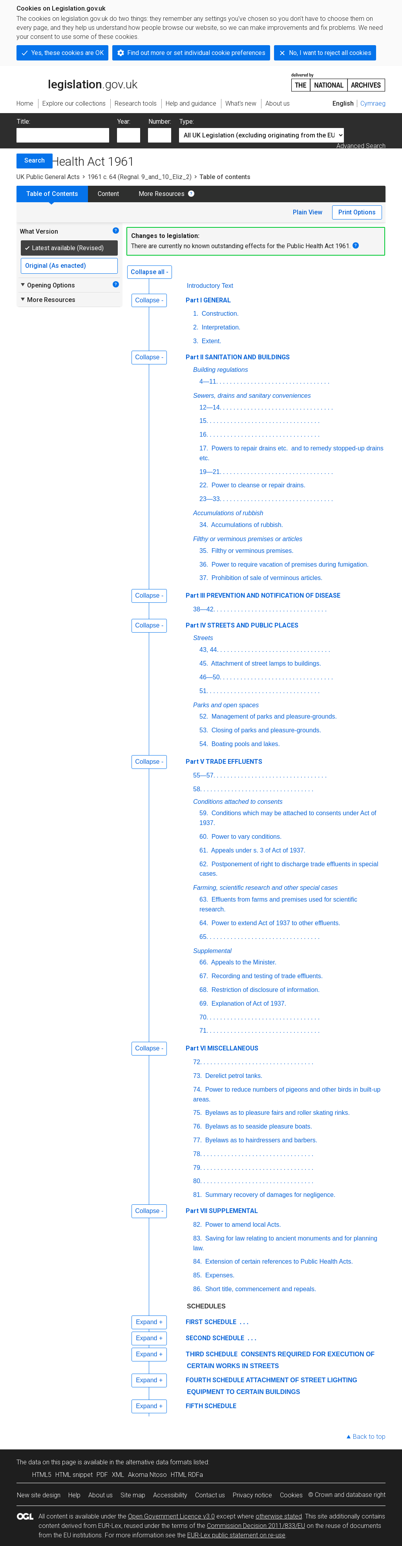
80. (197, 1181)
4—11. (208, 381)
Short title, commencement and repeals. (259, 1289)
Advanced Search (361, 146)
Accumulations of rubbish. (246, 524)
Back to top (369, 1436)
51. (203, 691)
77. (197, 1140)
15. (203, 420)
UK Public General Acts (48, 177)
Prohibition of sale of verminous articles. (266, 577)
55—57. (204, 775)
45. (203, 663)
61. (203, 850)
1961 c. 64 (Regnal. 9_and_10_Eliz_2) (140, 177)
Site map (133, 1495)
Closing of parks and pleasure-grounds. (265, 730)
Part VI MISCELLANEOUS (222, 1048)
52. (203, 716)
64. (203, 923)
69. (203, 1003)
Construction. (219, 313)
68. (203, 989)
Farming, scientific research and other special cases (265, 887)
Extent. (210, 341)
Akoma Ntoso (147, 1474)
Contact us (210, 1495)
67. (203, 976)
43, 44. (209, 649)
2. (195, 327)
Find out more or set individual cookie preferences (196, 53)
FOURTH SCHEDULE (215, 1380)
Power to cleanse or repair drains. (257, 485)
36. (203, 564)
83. (197, 1238)
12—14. (210, 407)
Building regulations (220, 369)
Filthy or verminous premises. (251, 550)
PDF (102, 1474)
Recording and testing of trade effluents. (266, 976)
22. (203, 485)
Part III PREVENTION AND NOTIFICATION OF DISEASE (263, 595)
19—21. (210, 471)
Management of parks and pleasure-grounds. (273, 716)
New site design (38, 1495)
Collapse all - (149, 272)
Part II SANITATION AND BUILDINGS (238, 357)
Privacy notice (252, 1495)
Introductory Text (210, 285)
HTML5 (41, 1474)
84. (197, 1261)
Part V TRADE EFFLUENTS (224, 761)
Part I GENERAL (208, 300)
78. (197, 1154)
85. (197, 1275)
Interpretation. (220, 327)
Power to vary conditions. (245, 836)
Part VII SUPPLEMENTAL (222, 1211)
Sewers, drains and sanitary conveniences (252, 395)
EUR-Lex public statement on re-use (236, 1535)
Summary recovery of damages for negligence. (269, 1194)
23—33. (210, 499)
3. (195, 341)
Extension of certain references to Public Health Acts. (278, 1261)
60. (203, 836)
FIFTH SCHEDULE (211, 1406)
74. (197, 1089)
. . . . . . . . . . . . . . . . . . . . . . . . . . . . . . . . (274, 381)
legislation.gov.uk (76, 81)
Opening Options (47, 285)
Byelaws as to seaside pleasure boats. (257, 1126)
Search (34, 160)
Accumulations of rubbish (228, 513)
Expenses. (218, 1275)
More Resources (162, 194)
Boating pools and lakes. (245, 744)
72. (197, 1062)
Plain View (307, 212)
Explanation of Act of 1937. (248, 1003)
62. (203, 864)
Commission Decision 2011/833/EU (256, 1526)
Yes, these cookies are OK (67, 53)
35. (203, 550)
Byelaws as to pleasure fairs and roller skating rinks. (276, 1112)
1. (195, 313)
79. (197, 1167)
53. (203, 730)
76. (197, 1126)
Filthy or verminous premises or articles (247, 539)
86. (197, 1289)
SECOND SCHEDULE (215, 1338)
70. (203, 1017)
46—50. (210, 677)
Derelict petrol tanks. (232, 1075)
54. (203, 744)
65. (203, 936)
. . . (243, 1322)
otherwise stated (279, 1516)
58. (197, 789)
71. (203, 1030)
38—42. (204, 609)
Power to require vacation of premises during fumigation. (289, 564)
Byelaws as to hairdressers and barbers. (260, 1140)
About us (100, 1495)
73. (197, 1075)
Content (108, 194)
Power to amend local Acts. (242, 1224)
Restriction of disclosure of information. (265, 989)
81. (197, 1194)
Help (74, 1495)
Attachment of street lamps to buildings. (265, 663)
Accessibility (170, 1495)
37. (203, 577)
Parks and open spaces (226, 705)
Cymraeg (373, 103)
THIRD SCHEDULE (212, 1354)
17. (203, 448)
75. (197, 1112)
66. (203, 962)
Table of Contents (52, 194)
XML (118, 1474)
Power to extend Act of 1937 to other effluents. (275, 923)
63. (203, 899)
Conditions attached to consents (238, 801)
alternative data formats (159, 1462)
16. (203, 434)
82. (197, 1224)
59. (203, 813)
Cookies (291, 1495)
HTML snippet (74, 1474)
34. (203, 524)
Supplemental (212, 951)
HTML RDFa (187, 1474)
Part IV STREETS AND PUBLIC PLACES (242, 625)
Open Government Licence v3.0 (171, 1516)
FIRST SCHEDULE (211, 1322)
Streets (203, 638)
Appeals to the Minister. (243, 962)
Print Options (357, 212)
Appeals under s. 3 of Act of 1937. (257, 850)
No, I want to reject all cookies (330, 53)
